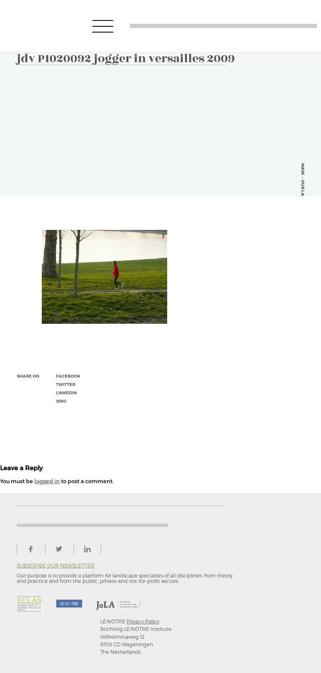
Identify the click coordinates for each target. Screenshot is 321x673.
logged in (47, 481)
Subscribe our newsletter (55, 565)
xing (61, 401)
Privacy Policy (143, 621)
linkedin (66, 393)
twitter (65, 384)
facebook (68, 376)
